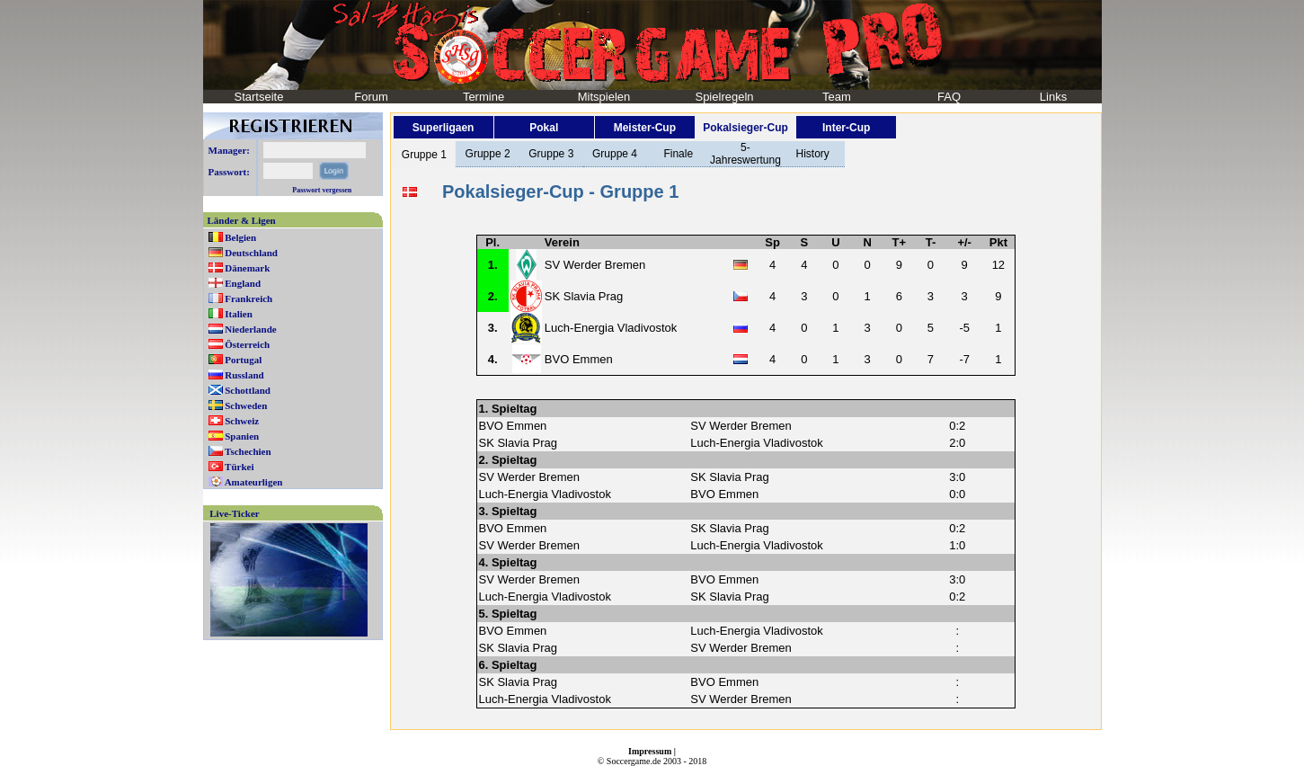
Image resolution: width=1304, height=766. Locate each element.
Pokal (543, 127)
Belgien (240, 237)
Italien (239, 313)
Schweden (246, 405)
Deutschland (251, 252)
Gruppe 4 (614, 153)
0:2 (957, 425)
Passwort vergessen (321, 190)
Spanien (242, 436)
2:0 (957, 443)
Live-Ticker (234, 513)
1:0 (957, 545)
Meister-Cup (645, 127)
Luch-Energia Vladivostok (611, 327)
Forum (371, 96)
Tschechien (248, 451)
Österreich (247, 344)
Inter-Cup (846, 127)
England (243, 283)
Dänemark (247, 268)
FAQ (949, 96)
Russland (244, 375)
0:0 (957, 494)
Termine (483, 96)
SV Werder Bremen (595, 265)
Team (836, 96)
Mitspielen (604, 96)
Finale (678, 153)
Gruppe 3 (550, 153)
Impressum (649, 751)
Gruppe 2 (488, 153)
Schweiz (242, 420)
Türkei (239, 466)
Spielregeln (724, 96)
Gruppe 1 (424, 154)
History (812, 153)
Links (1053, 96)
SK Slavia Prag (584, 296)
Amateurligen (254, 482)
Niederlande (250, 329)
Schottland (248, 390)
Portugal (243, 359)
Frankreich (248, 298)
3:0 (957, 477)
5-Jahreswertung (745, 153)
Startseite (259, 96)
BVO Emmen (579, 359)
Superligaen (443, 127)
